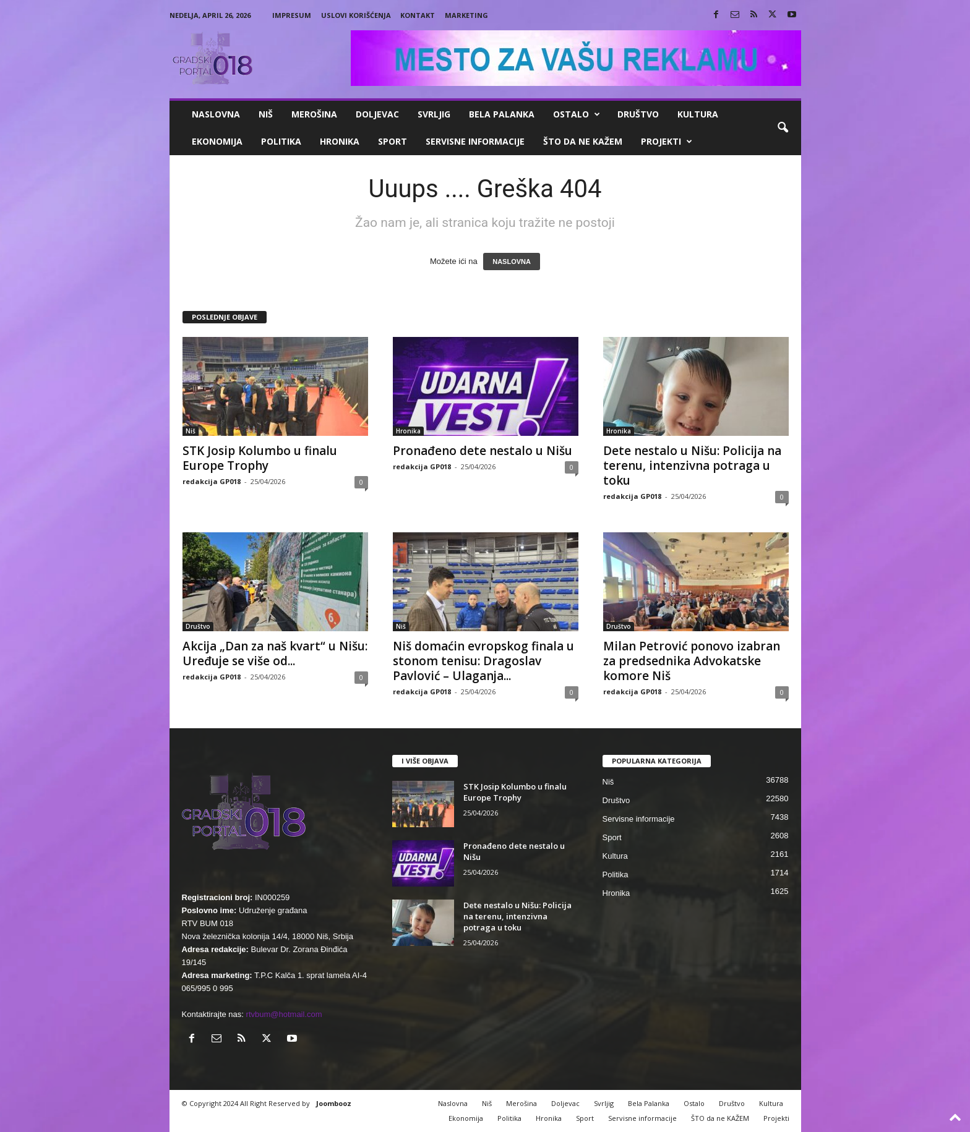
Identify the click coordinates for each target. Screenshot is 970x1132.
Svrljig (434, 114)
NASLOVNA (511, 261)
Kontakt (417, 15)
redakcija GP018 (211, 481)
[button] (782, 128)
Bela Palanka (501, 114)
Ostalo (576, 114)
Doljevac (377, 114)
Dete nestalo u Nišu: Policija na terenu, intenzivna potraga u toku (692, 465)
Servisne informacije (475, 141)
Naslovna (216, 114)
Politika (281, 141)
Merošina (314, 114)
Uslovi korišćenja (356, 15)
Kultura (697, 114)
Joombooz (333, 1103)
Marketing (466, 15)
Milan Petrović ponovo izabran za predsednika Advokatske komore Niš (691, 661)
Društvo (638, 114)
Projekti (666, 141)
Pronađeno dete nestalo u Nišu (482, 451)
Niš (266, 114)
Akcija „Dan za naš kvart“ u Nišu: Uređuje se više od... (274, 653)
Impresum (291, 15)
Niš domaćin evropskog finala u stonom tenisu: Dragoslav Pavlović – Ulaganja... (483, 661)
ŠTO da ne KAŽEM (582, 141)
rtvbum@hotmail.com (284, 1014)
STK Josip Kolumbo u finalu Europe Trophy (259, 458)
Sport (392, 141)
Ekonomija (217, 141)
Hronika (339, 141)
